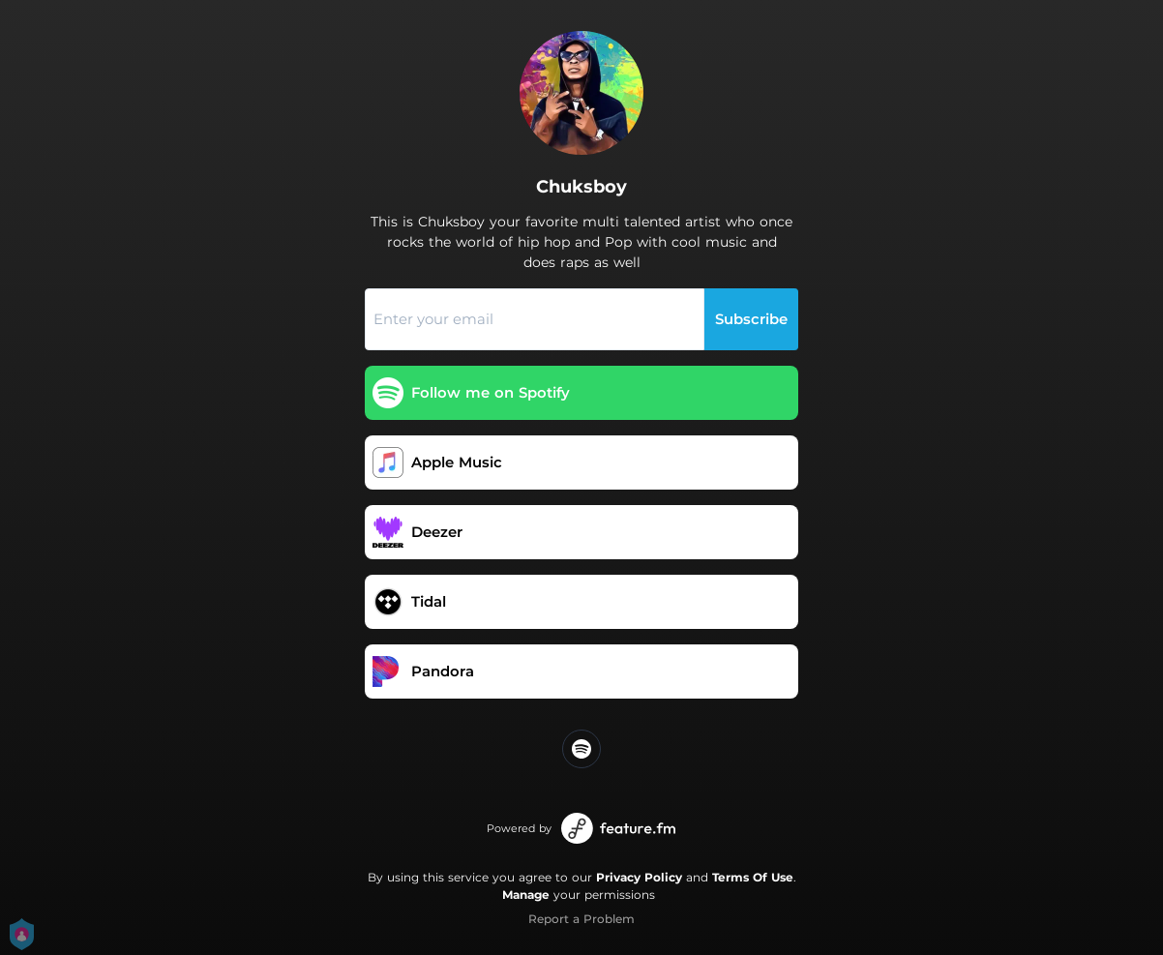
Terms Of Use (752, 877)
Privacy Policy (639, 877)
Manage (526, 894)
